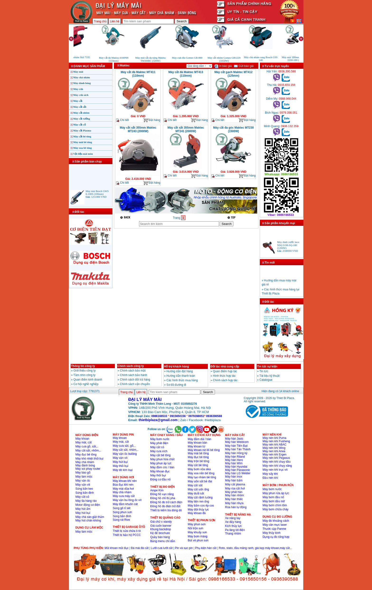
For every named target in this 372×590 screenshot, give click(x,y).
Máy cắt (78, 100)
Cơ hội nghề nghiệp (86, 384)
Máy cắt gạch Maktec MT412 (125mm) (233, 73)
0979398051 (196, 416)
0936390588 (214, 416)
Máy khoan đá (196, 513)
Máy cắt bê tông (82, 136)
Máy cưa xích (80, 94)
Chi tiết (122, 120)
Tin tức (263, 371)
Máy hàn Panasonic (237, 470)
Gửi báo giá (243, 66)
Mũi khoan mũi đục (117, 548)
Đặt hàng (151, 120)
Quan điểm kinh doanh (88, 379)
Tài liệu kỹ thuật (269, 375)
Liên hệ (114, 21)
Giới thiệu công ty (85, 370)
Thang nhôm (233, 533)
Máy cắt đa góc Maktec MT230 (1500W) (233, 129)
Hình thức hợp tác (224, 375)
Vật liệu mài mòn (83, 153)
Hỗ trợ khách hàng (176, 366)
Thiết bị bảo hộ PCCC (127, 535)
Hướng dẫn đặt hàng (180, 371)
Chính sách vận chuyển (135, 384)
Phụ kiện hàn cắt (205, 548)
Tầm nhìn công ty (84, 375)
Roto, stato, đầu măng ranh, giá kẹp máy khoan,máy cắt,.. (255, 548)
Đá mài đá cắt (140, 548)
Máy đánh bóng (82, 83)
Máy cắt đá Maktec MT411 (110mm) (138, 73)
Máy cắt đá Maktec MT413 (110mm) (185, 73)
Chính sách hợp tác (225, 380)
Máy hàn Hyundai (236, 466)
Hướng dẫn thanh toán (181, 375)
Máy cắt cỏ (79, 124)
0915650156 (178, 416)
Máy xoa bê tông (82, 147)
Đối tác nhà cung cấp (225, 366)
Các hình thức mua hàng (182, 380)
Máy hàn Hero (234, 460)
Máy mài (78, 71)
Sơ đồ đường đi (176, 384)
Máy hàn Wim (233, 463)
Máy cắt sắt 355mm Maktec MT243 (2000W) (138, 129)
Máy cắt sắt (79, 106)
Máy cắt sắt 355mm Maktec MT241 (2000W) (185, 129)
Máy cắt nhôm (81, 112)
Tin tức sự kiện (267, 366)
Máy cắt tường (81, 118)
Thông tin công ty (83, 366)
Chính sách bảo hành (133, 375)
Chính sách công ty (131, 366)
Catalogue (266, 379)
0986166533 (159, 416)
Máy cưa (78, 89)
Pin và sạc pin (184, 548)
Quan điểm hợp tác (225, 371)
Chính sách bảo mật (133, 370)
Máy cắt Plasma (82, 130)
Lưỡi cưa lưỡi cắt (162, 548)
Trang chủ (100, 21)
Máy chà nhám (81, 77)
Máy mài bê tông (82, 142)
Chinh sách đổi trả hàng (135, 379)
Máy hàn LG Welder (238, 473)
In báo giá (223, 66)
